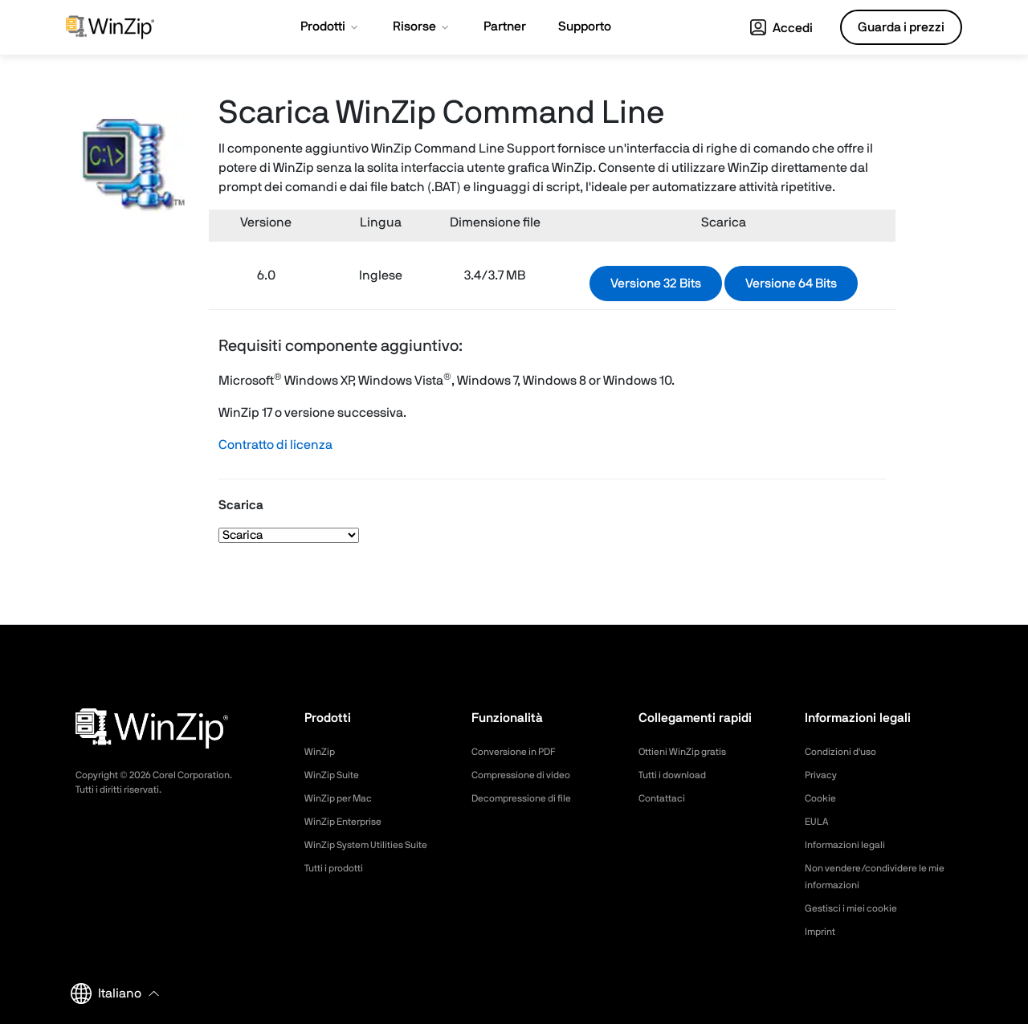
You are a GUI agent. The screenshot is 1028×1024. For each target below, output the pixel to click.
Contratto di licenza (275, 445)
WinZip (321, 751)
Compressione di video (528, 775)
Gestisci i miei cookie (858, 908)
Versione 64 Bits (791, 283)
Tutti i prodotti (338, 868)
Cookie (822, 798)
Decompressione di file (529, 798)
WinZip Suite (335, 775)
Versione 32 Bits (655, 283)
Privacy (823, 775)
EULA (818, 821)
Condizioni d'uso (846, 751)
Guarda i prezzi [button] (901, 27)
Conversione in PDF (520, 751)
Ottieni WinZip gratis (689, 751)
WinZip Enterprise (348, 821)
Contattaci (665, 798)
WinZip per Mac (343, 798)
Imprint (822, 931)
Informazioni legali (850, 845)
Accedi (781, 28)
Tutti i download (677, 775)
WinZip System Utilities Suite (375, 845)
